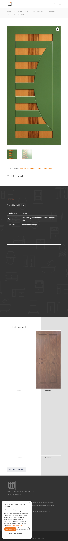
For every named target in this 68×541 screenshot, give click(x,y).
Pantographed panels (46, 11)
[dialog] (17, 520)
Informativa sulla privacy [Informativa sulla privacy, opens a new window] (15, 525)
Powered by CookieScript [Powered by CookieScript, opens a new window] (16, 537)
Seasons (10, 14)
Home (9, 11)
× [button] (29, 503)
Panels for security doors (24, 11)
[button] (57, 29)
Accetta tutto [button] (10, 529)
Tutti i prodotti (16, 469)
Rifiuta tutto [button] (23, 529)
